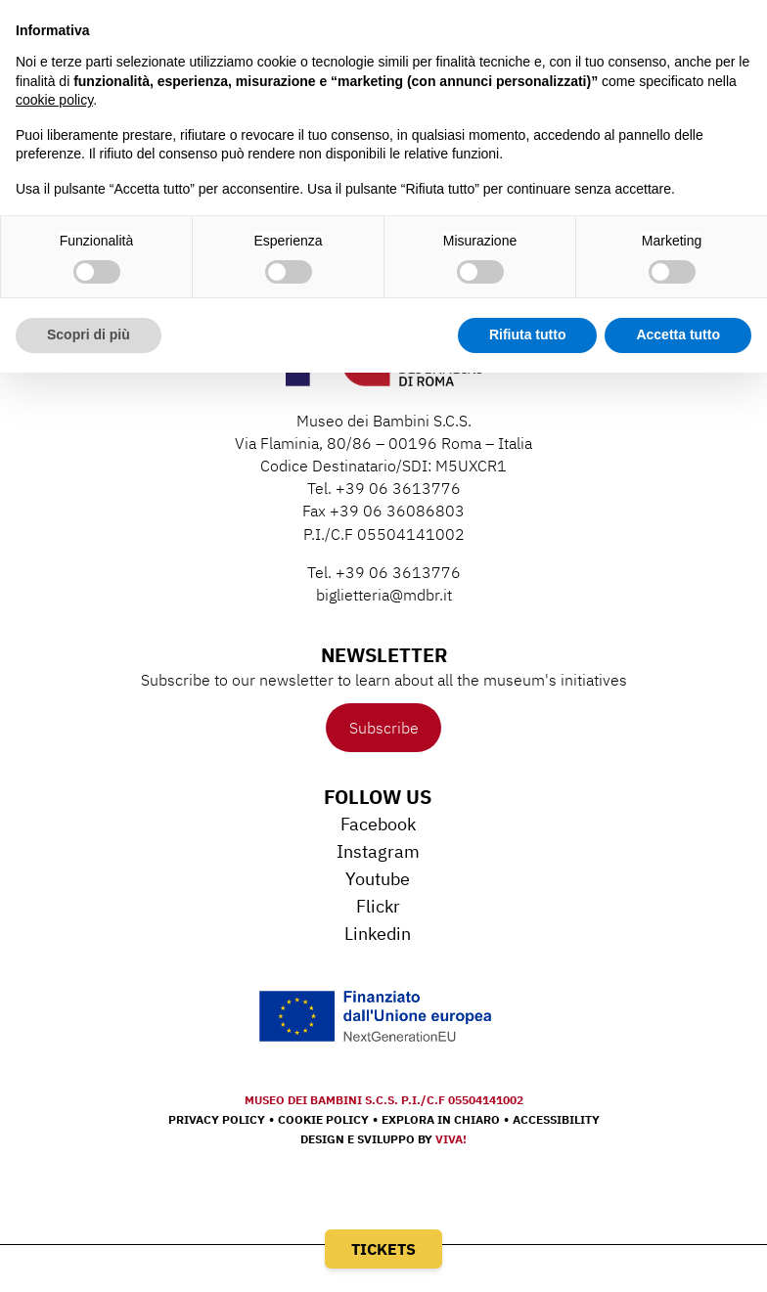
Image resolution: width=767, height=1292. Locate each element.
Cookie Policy (323, 1119)
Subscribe (384, 727)
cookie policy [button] (54, 100)
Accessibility (556, 1119)
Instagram (378, 851)
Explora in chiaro (441, 1119)
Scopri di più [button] (88, 334)
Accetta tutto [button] (678, 334)
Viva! (451, 1139)
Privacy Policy (216, 1119)
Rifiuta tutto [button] (527, 334)
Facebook (378, 824)
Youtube (377, 879)
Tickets (383, 1249)
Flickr (378, 906)
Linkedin (377, 933)
